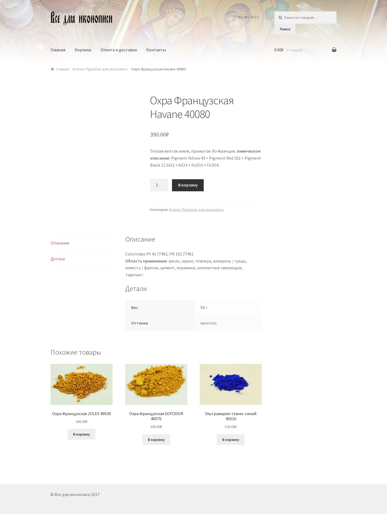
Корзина (83, 49)
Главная (58, 49)
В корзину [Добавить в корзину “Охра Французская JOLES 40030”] (81, 434)
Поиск (285, 29)
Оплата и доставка (119, 49)
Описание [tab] (60, 243)
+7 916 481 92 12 (246, 17)
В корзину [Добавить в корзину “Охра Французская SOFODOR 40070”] (156, 439)
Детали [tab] (58, 258)
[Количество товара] (159, 185)
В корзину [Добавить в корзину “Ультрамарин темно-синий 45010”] (230, 439)
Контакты (156, 49)
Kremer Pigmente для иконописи (100, 69)
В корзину (188, 185)
